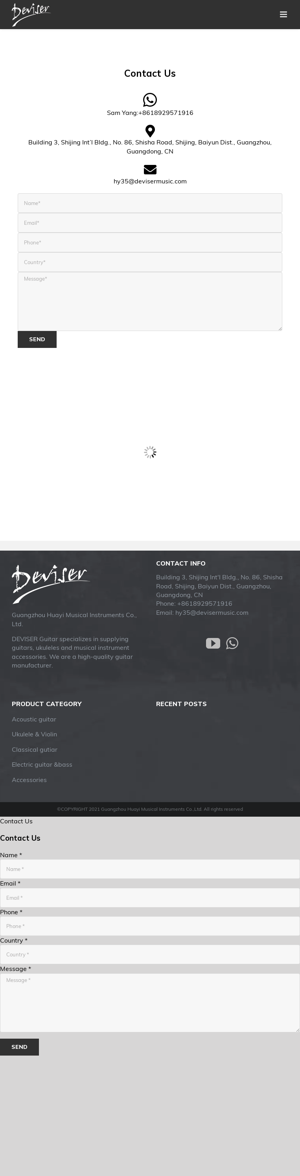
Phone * (11, 912)
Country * (14, 940)
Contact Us (16, 821)
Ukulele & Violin (34, 734)
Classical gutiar (34, 749)
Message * (15, 969)
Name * (11, 855)
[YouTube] (213, 643)
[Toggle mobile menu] (284, 14)
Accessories (29, 780)
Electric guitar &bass (42, 764)
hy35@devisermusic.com (211, 612)
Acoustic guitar (34, 719)
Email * (10, 883)
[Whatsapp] (232, 643)
